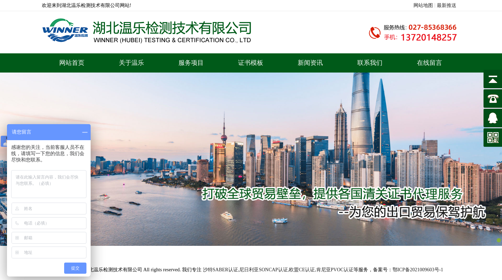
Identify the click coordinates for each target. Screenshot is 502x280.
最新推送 (446, 5)
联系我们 (369, 62)
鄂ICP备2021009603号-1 (418, 269)
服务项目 (191, 62)
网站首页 (71, 62)
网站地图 (423, 5)
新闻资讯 (310, 62)
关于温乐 (131, 62)
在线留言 (429, 62)
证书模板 (250, 62)
